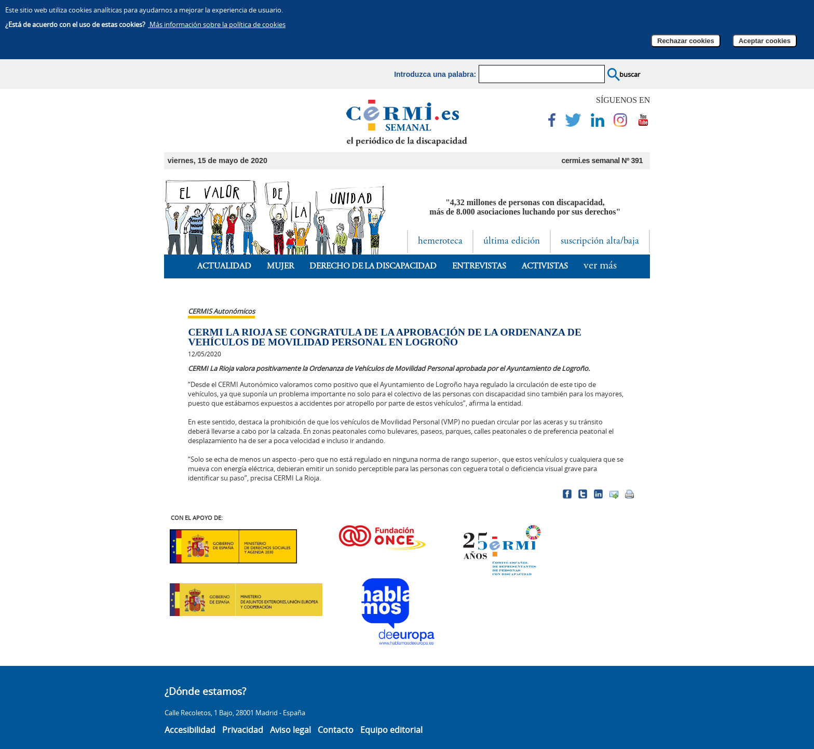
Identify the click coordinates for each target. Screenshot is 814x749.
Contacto (336, 729)
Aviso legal (290, 729)
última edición (511, 241)
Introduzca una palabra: (435, 74)
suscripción (600, 241)
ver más (600, 266)
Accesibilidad (190, 729)
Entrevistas (479, 266)
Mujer (280, 266)
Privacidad (242, 729)
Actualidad (224, 266)
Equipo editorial (391, 729)
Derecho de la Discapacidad (373, 266)
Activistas (545, 266)
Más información (217, 24)
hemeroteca (440, 241)
